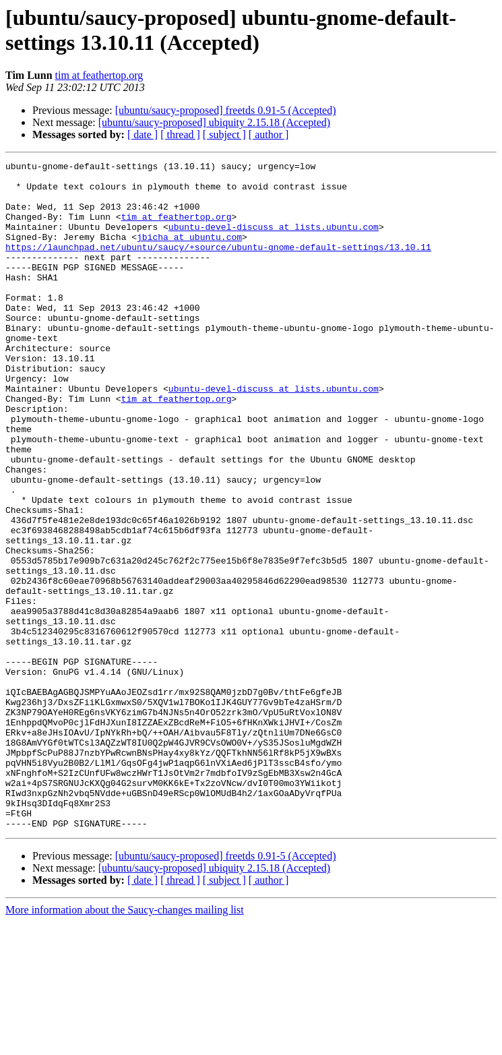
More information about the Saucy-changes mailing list (124, 1043)
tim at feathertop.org (99, 75)
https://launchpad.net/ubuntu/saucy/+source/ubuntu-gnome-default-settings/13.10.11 (218, 265)
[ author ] (269, 134)
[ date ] (142, 134)
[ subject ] (224, 134)
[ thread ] (180, 134)
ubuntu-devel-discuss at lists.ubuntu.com (273, 241)
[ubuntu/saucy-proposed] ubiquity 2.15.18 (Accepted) (214, 122)
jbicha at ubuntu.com (189, 253)
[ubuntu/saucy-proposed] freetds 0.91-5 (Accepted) (225, 110)
